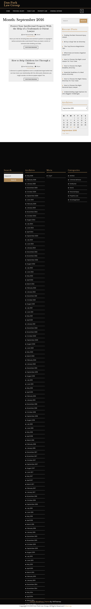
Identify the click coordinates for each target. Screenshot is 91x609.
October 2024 (31, 367)
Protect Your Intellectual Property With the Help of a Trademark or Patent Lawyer (31, 49)
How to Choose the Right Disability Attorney (72, 67)
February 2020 (31, 511)
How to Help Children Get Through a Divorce (31, 82)
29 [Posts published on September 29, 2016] (74, 127)
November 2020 (32, 483)
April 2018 (30, 588)
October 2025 (31, 343)
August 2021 (31, 455)
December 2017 (32, 604)
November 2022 (32, 407)
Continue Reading (31, 54)
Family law (73, 335)
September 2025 (32, 347)
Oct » (67, 133)
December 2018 (32, 556)
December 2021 (32, 447)
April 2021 (30, 471)
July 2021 (30, 459)
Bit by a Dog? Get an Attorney (74, 42)
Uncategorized (75, 351)
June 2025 (30, 351)
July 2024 (30, 375)
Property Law (42, 11)
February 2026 (31, 331)
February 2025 (31, 355)
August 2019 (31, 528)
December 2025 (32, 339)
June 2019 (30, 536)
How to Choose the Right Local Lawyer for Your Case (74, 60)
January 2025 (31, 359)
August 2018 (31, 572)
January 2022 (31, 443)
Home (8, 11)
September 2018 (32, 568)
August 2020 (31, 495)
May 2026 (30, 327)
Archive (72, 327)
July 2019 (30, 532)
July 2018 (30, 576)
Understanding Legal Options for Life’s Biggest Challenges (74, 93)
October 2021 (31, 451)
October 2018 (31, 564)
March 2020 (30, 507)
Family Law (31, 11)
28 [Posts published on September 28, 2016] (71, 127)
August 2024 (31, 371)
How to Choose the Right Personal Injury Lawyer (72, 86)
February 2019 (31, 548)
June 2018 (30, 580)
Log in (50, 327)
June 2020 (30, 499)
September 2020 (32, 491)
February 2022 (31, 439)
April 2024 (30, 383)
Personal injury (74, 343)
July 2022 (30, 419)
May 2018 (30, 584)
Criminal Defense (56, 11)
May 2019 (30, 540)
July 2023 (30, 391)
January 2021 (31, 475)
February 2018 (31, 596)
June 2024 (30, 379)
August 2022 (31, 415)
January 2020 (31, 515)
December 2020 (32, 479)
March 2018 (30, 592)
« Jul (63, 133)
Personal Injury (18, 11)
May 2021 (30, 467)
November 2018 (32, 560)
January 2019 (31, 552)
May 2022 (30, 427)
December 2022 (32, 403)
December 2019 (32, 519)
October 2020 (31, 487)
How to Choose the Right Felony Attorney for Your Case (74, 80)
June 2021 (30, 463)
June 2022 (30, 423)
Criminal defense (75, 331)
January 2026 (31, 335)
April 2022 (30, 431)
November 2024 (32, 363)
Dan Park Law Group (12, 4)
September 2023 (32, 387)
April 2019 (30, 544)
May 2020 (30, 503)
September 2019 (32, 524)
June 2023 (30, 395)
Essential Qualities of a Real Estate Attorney (73, 73)
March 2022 (30, 435)
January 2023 (31, 399)
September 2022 (32, 411)
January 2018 (31, 600)
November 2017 (32, 608)
